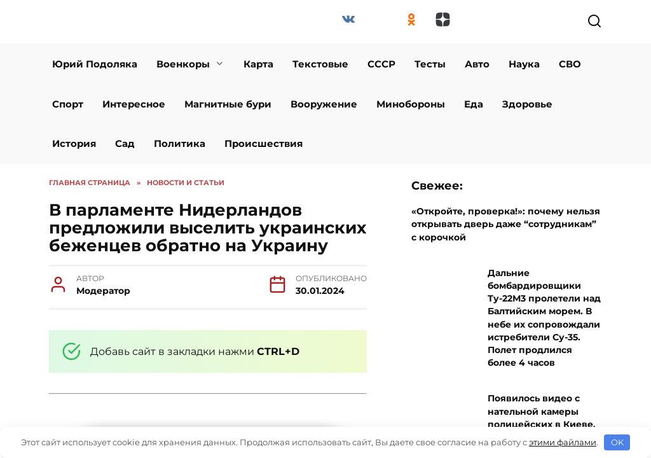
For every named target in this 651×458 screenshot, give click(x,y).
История (74, 143)
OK (617, 442)
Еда (473, 104)
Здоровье (527, 104)
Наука (524, 64)
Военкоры (183, 64)
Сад (125, 143)
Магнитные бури (227, 104)
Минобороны (410, 104)
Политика (179, 143)
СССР (381, 64)
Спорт (67, 104)
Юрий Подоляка (94, 64)
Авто (477, 64)
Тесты (430, 64)
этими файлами (562, 442)
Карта (258, 64)
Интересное (133, 104)
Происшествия (263, 143)
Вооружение (324, 104)
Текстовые (320, 64)
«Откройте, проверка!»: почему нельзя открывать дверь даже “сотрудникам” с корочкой (505, 223)
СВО (570, 64)
